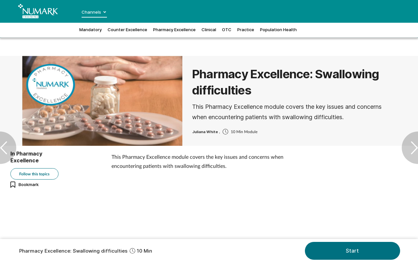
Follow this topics (34, 173)
